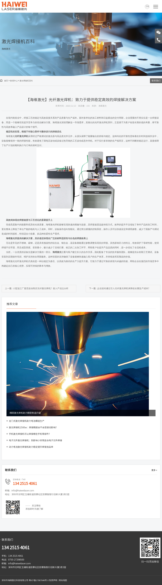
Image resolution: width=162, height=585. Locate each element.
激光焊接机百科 (26, 81)
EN (147, 6)
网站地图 (63, 580)
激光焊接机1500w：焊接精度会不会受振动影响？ (33, 427)
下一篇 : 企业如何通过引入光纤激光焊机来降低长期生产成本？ (119, 288)
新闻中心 (14, 81)
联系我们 (156, 81)
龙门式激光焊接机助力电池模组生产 (26, 421)
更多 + (154, 470)
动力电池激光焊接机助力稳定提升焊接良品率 (31, 447)
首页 (4, 81)
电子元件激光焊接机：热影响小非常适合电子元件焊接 (35, 440)
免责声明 (53, 580)
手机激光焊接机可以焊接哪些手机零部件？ (30, 434)
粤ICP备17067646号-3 (39, 580)
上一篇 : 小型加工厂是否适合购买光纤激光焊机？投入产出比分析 (36, 288)
